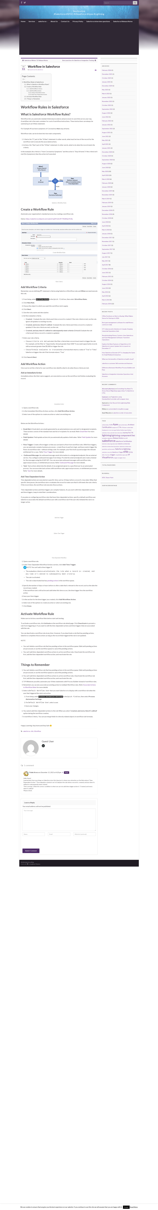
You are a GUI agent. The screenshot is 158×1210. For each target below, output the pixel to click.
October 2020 (106, 156)
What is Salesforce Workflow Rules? (38, 84)
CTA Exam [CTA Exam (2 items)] (123, 427)
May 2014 (105, 292)
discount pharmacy (108, 389)
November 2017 (107, 241)
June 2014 (105, 288)
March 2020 (106, 179)
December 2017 (107, 237)
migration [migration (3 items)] (110, 438)
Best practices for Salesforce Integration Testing (78, 60)
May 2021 (105, 140)
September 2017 (107, 249)
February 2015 (106, 276)
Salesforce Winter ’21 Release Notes (36, 60)
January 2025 (106, 82)
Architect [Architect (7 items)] (131, 425)
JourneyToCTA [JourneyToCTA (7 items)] (128, 433)
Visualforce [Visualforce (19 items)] (107, 457)
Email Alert (84, 431)
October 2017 (106, 245)
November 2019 (107, 195)
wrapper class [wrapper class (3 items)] (122, 458)
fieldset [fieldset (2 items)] (118, 430)
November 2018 (107, 214)
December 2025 (107, 74)
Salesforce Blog (79, 11)
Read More (134, 1207)
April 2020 (105, 175)
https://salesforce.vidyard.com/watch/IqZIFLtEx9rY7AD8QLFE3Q (49, 219)
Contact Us (65, 21)
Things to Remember (33, 99)
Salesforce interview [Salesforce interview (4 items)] (124, 444)
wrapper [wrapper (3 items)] (115, 458)
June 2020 (105, 167)
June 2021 (105, 136)
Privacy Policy (78, 21)
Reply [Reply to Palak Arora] (66, 772)
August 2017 (106, 253)
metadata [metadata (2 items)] (104, 438)
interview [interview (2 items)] (119, 432)
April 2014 (105, 296)
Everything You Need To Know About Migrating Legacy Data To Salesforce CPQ (118, 391)
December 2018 (107, 210)
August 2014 (106, 284)
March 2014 (106, 300)
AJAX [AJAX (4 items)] (111, 425)
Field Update (86, 437)
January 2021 (106, 148)
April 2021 (105, 144)
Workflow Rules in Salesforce (33, 82)
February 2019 (106, 202)
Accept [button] (126, 1207)
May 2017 (105, 261)
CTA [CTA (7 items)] (119, 427)
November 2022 (107, 101)
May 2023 (105, 90)
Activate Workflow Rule (34, 96)
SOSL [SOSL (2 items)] (103, 455)
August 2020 (106, 163)
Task (29, 471)
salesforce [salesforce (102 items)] (108, 440)
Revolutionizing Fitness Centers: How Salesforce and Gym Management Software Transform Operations (117, 338)
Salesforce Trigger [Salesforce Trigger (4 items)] (117, 452)
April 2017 (105, 265)
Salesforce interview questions (98, 21)
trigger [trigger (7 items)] (112, 455)
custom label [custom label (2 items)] (130, 427)
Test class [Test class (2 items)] (107, 455)
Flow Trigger (48, 452)
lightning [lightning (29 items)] (106, 435)
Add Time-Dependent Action (39, 94)
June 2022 (105, 117)
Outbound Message (67, 463)
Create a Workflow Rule (34, 86)
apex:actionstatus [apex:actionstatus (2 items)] (123, 424)
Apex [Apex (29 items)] (115, 424)
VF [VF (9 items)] (129, 455)
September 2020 (107, 160)
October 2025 (106, 78)
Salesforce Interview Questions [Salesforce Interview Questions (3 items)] (110, 446)
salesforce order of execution (122, 413)
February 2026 (106, 70)
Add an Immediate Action (38, 92)
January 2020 (106, 187)
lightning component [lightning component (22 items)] (121, 435)
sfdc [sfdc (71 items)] (126, 451)
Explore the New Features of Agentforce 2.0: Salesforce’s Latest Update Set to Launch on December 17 (116, 346)
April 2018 (105, 226)
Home (23, 21)
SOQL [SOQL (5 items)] (131, 452)
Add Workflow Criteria (36, 88)
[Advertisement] (79, 39)
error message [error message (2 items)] (112, 430)
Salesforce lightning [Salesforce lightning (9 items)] (122, 449)
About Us (54, 21)
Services (32, 21)
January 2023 (106, 97)
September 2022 (107, 109)
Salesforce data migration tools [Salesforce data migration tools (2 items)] (109, 443)
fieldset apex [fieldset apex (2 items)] (124, 430)
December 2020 (107, 152)
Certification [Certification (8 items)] (107, 427)
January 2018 (106, 233)
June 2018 (105, 222)
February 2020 (106, 183)
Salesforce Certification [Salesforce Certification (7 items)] (124, 441)
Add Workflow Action (35, 91)
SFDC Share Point (107, 477)
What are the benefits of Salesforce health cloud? (118, 359)
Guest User (32, 69)
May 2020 (105, 171)
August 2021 (106, 132)
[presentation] (38, 842)
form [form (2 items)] (116, 432)
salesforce (42, 21)
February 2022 (106, 121)
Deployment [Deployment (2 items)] (105, 430)
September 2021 (107, 128)
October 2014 (106, 280)
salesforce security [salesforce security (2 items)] (107, 452)
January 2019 (106, 206)
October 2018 (106, 218)
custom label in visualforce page (118, 409)
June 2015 (105, 272)
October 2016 (106, 269)
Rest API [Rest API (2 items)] (125, 438)
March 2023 (106, 93)
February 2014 (106, 304)
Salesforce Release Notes (123, 21)
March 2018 (106, 230)
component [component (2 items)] (115, 427)
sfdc (32, 731)
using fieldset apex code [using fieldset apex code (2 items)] (121, 455)
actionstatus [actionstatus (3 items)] (105, 425)
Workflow (37, 731)
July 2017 (105, 257)
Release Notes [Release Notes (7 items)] (118, 438)
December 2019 (107, 191)
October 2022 (106, 105)
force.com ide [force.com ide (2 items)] (111, 432)
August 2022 (106, 113)
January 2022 (106, 125)
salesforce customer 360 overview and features (117, 363)
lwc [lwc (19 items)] (133, 435)
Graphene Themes (35, 864)
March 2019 (106, 198)
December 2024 (107, 86)
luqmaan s (105, 397)
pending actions (52, 581)
